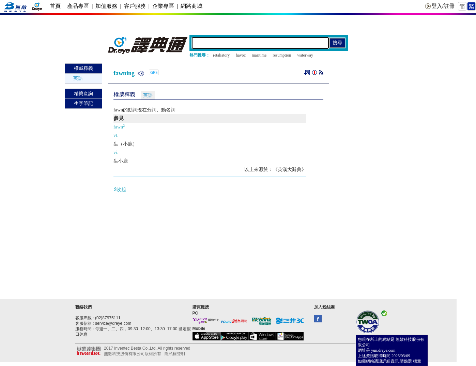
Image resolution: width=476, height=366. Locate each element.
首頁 (55, 6)
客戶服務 (135, 6)
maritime (259, 55)
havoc (241, 55)
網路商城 (191, 6)
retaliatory (221, 55)
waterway (305, 55)
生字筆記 (83, 103)
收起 (119, 189)
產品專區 (78, 6)
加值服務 (106, 6)
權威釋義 (83, 68)
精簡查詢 (83, 93)
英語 (78, 78)
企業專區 (163, 6)
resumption (282, 55)
